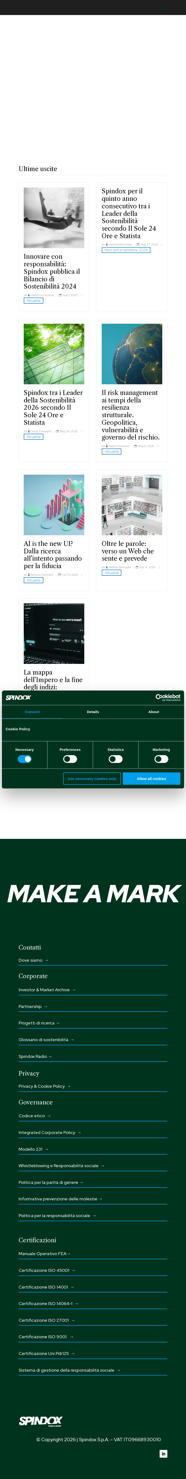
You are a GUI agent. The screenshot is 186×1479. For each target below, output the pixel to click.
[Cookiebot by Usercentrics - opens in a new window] (159, 697)
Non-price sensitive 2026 (126, 249)
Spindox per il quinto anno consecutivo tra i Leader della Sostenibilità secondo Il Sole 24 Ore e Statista (129, 213)
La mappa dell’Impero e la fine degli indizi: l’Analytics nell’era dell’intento (53, 687)
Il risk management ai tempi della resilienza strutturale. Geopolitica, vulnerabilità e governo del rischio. (131, 415)
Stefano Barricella (119, 567)
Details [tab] (93, 712)
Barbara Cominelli (42, 575)
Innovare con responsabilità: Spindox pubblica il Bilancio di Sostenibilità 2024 (52, 271)
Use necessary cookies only (92, 778)
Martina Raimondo (120, 244)
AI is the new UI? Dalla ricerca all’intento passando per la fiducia (53, 555)
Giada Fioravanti (41, 431)
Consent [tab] (32, 712)
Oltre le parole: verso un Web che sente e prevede (128, 551)
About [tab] (153, 712)
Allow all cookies (151, 778)
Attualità (33, 300)
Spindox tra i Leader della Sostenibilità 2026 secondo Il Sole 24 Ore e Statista (53, 407)
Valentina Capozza (42, 295)
